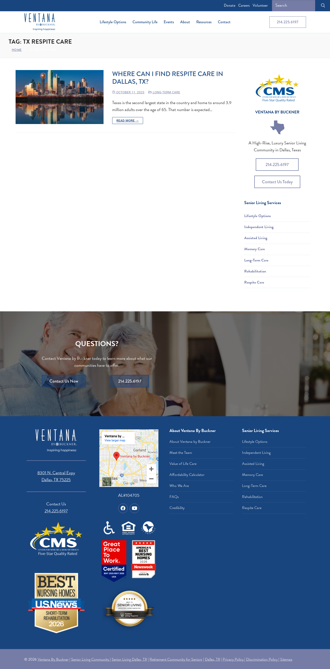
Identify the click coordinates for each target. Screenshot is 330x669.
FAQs (174, 497)
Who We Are (179, 486)
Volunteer (260, 5)
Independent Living (258, 227)
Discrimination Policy (262, 659)
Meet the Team (180, 453)
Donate (229, 5)
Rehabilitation (255, 271)
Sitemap (286, 659)
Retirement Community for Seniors (176, 659)
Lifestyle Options (257, 216)
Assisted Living (255, 238)
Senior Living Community (90, 659)
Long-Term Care (164, 92)
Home (17, 49)
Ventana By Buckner (53, 659)
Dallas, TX (212, 659)
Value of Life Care (183, 464)
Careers (244, 5)
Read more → (127, 120)
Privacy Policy (233, 659)
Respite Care (254, 282)
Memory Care (254, 249)
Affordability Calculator (186, 475)
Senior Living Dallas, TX (129, 659)
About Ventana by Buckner (189, 441)
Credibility (177, 508)
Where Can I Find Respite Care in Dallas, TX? (167, 78)
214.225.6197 (288, 22)
